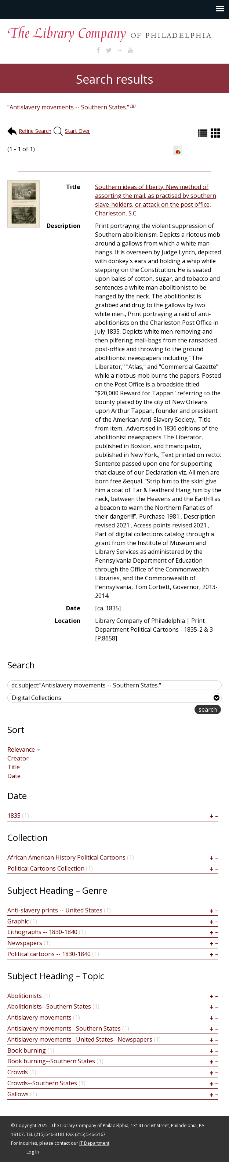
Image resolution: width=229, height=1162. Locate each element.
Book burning (26, 1050)
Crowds (17, 1072)
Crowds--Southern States (42, 1083)
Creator (18, 758)
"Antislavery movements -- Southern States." (68, 107)
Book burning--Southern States (51, 1061)
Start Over (77, 130)
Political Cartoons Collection (45, 868)
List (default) (203, 133)
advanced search (171, 710)
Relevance (24, 749)
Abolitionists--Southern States (49, 1006)
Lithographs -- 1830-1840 (42, 932)
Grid (216, 133)
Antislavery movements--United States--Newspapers (79, 1039)
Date (14, 776)
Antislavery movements (39, 1017)
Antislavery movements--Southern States (64, 1028)
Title (13, 767)
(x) (132, 105)
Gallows (18, 1094)
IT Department (94, 1143)
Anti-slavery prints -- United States (54, 910)
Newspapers (24, 943)
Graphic (18, 921)
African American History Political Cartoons (66, 857)
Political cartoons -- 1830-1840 (49, 954)
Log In (32, 1152)
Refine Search (35, 130)
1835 (14, 815)
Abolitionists (24, 996)
